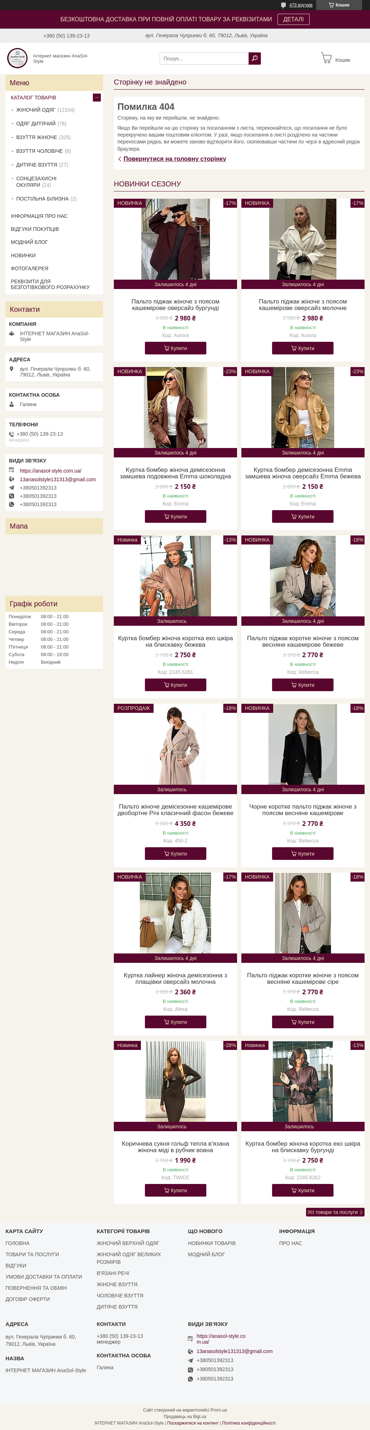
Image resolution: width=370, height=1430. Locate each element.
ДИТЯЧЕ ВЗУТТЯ (36, 165)
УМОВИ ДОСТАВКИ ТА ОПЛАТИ (43, 1277)
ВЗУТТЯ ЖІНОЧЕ (36, 137)
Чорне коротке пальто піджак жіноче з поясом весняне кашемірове (303, 810)
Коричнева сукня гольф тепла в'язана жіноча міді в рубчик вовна (175, 1147)
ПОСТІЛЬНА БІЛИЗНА (42, 199)
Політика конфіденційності (249, 1423)
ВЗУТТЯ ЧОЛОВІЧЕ (39, 151)
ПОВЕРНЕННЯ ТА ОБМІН (36, 1288)
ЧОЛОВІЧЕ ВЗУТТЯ (120, 1295)
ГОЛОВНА (17, 1243)
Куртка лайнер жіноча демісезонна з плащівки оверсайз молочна (175, 978)
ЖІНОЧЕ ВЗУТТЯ (117, 1284)
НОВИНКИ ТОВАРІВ (212, 1243)
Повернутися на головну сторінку (175, 158)
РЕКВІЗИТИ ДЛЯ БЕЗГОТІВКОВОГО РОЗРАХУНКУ (50, 284)
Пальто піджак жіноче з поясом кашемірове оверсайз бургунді (176, 304)
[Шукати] (255, 58)
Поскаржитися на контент (193, 1423)
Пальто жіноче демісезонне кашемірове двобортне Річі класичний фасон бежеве (175, 810)
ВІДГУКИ (15, 1266)
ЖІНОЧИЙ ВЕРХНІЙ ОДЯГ (128, 1243)
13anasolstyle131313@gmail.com (58, 479)
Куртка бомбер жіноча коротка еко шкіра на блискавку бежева (175, 641)
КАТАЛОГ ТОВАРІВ (33, 97)
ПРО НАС (290, 1243)
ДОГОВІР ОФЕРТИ (27, 1299)
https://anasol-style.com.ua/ (50, 471)
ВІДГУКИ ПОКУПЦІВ (35, 229)
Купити (179, 348)
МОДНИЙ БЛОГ (29, 242)
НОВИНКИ (23, 255)
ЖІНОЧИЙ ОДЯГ (36, 110)
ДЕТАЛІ (293, 19)
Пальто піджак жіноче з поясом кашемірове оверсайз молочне (303, 304)
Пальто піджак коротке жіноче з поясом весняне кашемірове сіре (303, 978)
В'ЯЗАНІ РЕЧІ (113, 1273)
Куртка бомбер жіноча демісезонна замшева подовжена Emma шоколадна (175, 473)
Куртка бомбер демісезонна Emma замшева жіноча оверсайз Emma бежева (303, 473)
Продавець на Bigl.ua (185, 1416)
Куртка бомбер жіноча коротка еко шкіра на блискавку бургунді (302, 1147)
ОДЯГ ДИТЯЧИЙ (36, 123)
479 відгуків (301, 5)
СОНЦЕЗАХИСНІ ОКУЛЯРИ (36, 182)
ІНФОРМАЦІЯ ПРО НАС (39, 216)
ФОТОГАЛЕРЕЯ (29, 268)
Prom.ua (219, 1410)
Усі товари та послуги (332, 1212)
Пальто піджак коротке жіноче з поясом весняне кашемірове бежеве (303, 641)
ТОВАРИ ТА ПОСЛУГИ (32, 1254)
